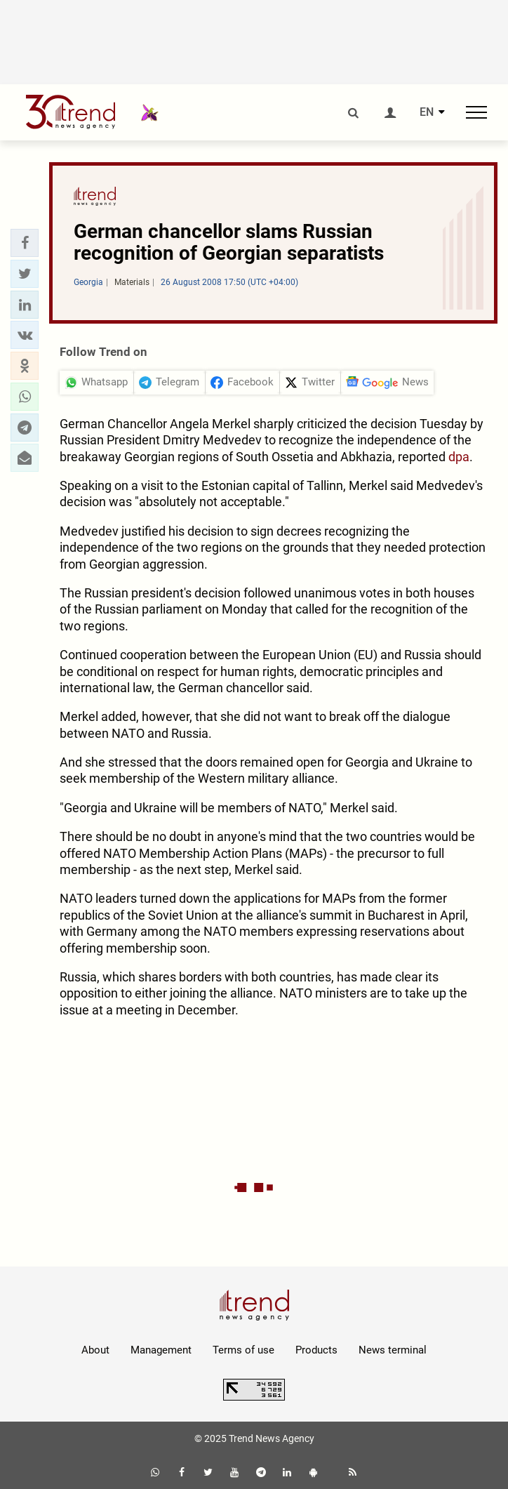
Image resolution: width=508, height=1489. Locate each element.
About (95, 1350)
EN (427, 112)
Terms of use (243, 1350)
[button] (24, 243)
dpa (458, 456)
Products (316, 1350)
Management (161, 1350)
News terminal (393, 1350)
